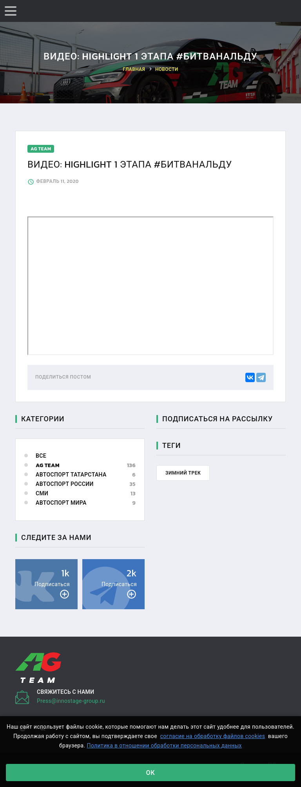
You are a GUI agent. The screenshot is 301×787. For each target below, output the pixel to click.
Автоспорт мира (61, 503)
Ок (150, 772)
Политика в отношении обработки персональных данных (164, 745)
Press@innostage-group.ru (71, 701)
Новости (166, 69)
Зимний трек (183, 473)
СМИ (42, 493)
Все (41, 456)
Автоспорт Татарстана (71, 475)
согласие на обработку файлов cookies (212, 736)
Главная (134, 69)
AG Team (48, 465)
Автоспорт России (65, 484)
